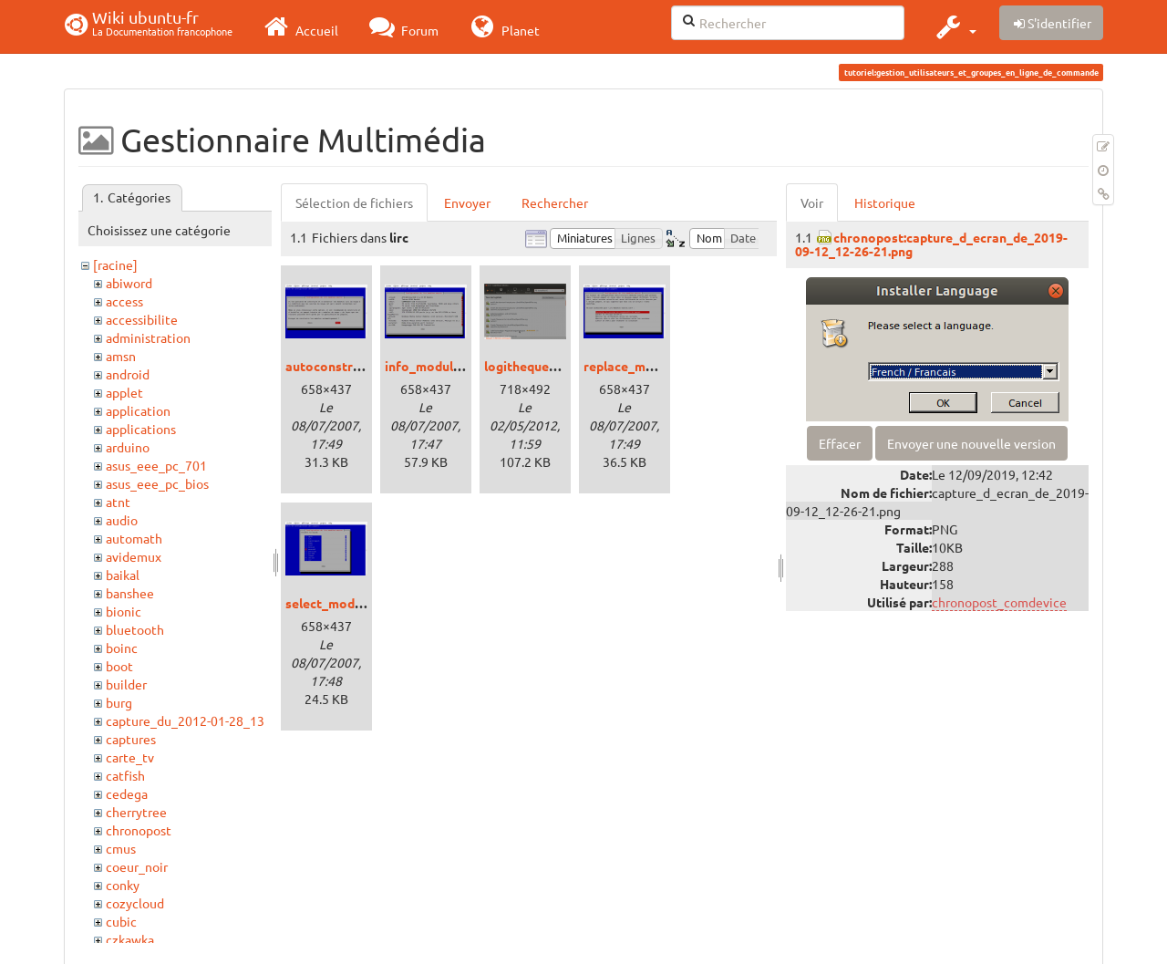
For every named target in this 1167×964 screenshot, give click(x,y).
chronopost (138, 830)
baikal (122, 574)
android (128, 374)
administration (148, 337)
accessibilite (142, 319)
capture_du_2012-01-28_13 (185, 720)
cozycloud (135, 903)
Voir (811, 202)
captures (131, 739)
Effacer (840, 443)
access (124, 301)
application (138, 410)
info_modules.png (438, 366)
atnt (118, 501)
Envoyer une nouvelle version (971, 443)
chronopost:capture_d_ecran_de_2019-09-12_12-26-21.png (931, 244)
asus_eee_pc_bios (157, 483)
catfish (125, 775)
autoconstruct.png (341, 366)
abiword (129, 283)
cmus (121, 848)
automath (134, 538)
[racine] (115, 264)
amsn (121, 355)
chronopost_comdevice (999, 602)
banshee (130, 593)
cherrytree (136, 811)
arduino (128, 447)
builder (126, 684)
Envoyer (467, 202)
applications (141, 428)
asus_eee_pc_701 (156, 465)
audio (122, 520)
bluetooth (135, 629)
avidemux (133, 556)
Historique (884, 202)
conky (122, 884)
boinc (122, 647)
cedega (127, 793)
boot (119, 666)
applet (124, 392)
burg (119, 702)
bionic (123, 611)
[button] (954, 26)
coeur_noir (137, 866)
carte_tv (130, 757)
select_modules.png (344, 603)
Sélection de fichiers (354, 202)
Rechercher (555, 202)
